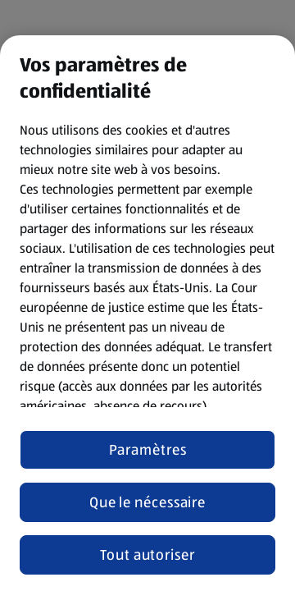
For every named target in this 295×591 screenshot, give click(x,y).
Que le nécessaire (147, 502)
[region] (147, 313)
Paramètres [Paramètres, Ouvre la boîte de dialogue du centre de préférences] (148, 449)
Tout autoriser (147, 555)
